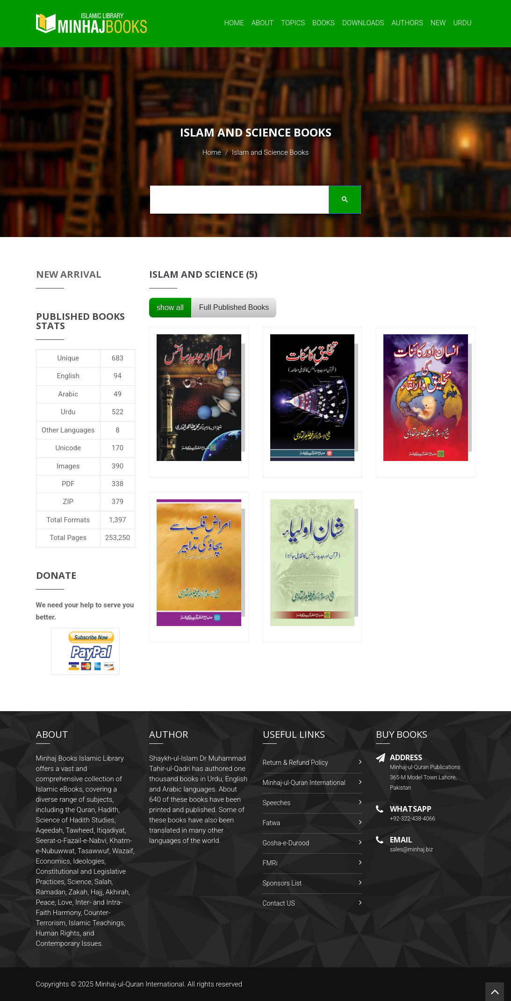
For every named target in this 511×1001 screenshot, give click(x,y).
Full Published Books (234, 307)
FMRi (270, 863)
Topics (293, 23)
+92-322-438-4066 (412, 818)
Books (323, 23)
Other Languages (68, 430)
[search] (253, 201)
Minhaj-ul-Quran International (304, 782)
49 (118, 394)
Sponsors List (282, 883)
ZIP (68, 501)
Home (234, 23)
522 (117, 412)
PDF (68, 484)
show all (170, 307)
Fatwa (272, 823)
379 (117, 501)
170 (117, 448)
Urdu (462, 23)
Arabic (68, 394)
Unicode (67, 448)
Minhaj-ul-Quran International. (140, 984)
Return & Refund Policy (295, 762)
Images (68, 466)
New (438, 23)
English (68, 376)
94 (118, 376)
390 (117, 466)
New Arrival (68, 274)
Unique (68, 358)
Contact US (279, 903)
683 (117, 358)
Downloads (363, 23)
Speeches (277, 803)
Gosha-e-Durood (286, 843)
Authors (407, 23)
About (263, 23)
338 (117, 484)
